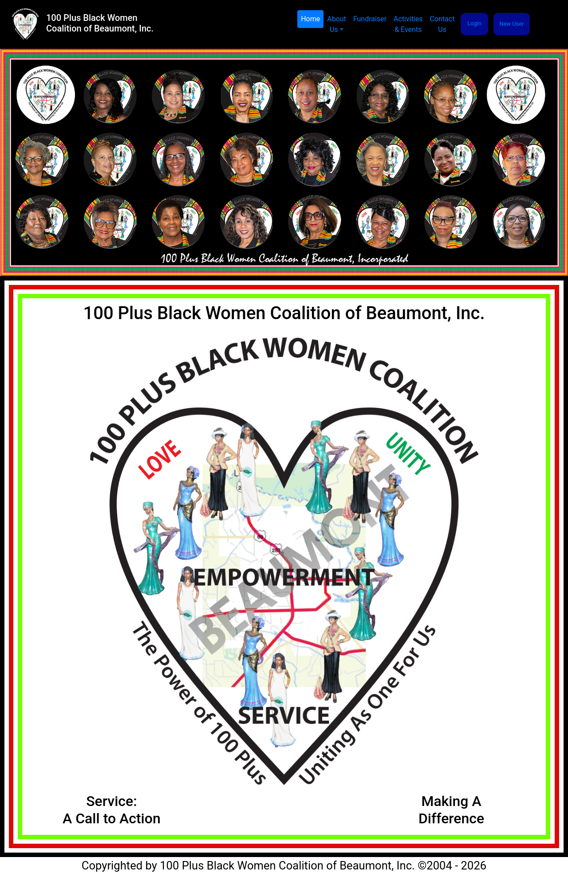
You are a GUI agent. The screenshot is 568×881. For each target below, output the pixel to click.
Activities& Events (408, 24)
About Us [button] (336, 24)
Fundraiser (370, 19)
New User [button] (512, 23)
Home (312, 18)
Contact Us (442, 24)
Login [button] (474, 23)
